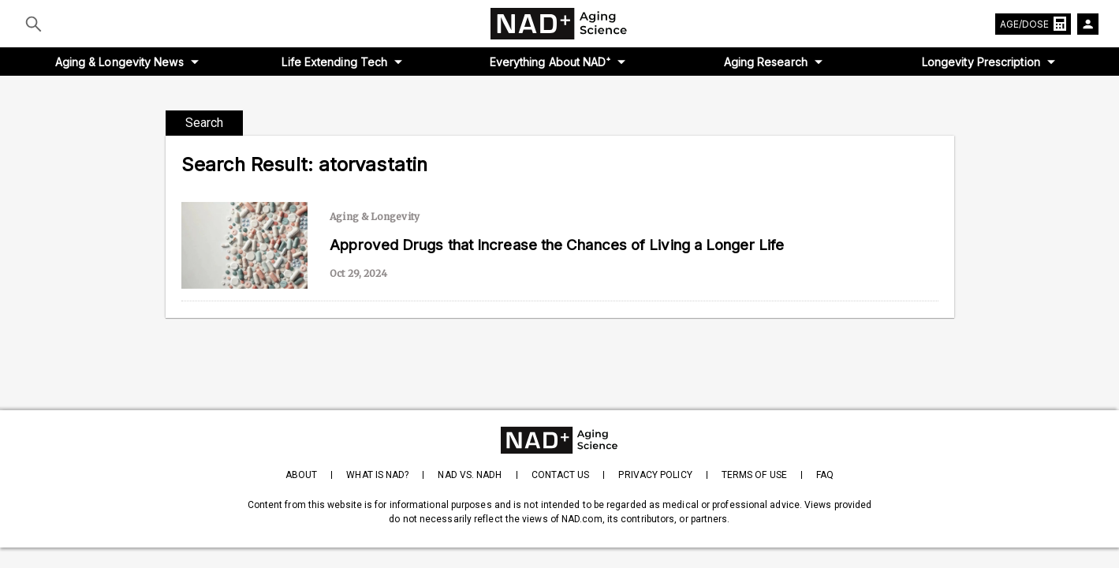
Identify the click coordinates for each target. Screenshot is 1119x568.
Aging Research (766, 62)
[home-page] (560, 23)
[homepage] (559, 440)
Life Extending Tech (334, 62)
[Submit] (33, 24)
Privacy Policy (655, 474)
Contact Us (561, 474)
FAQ (825, 474)
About (301, 474)
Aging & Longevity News (119, 62)
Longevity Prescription (981, 62)
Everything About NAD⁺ (550, 62)
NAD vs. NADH (470, 474)
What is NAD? (377, 474)
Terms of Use (754, 474)
